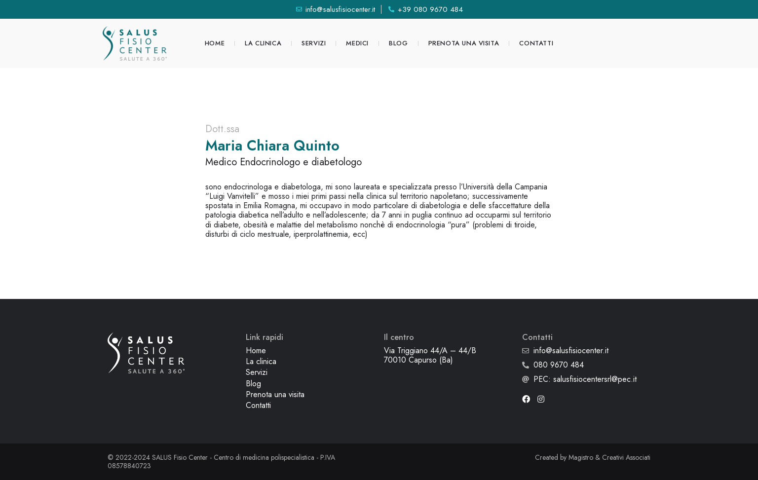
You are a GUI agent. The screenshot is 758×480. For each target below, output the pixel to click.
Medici (357, 43)
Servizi (314, 43)
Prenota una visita (463, 43)
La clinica (263, 43)
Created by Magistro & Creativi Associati (592, 457)
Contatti (536, 43)
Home (215, 43)
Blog (398, 43)
